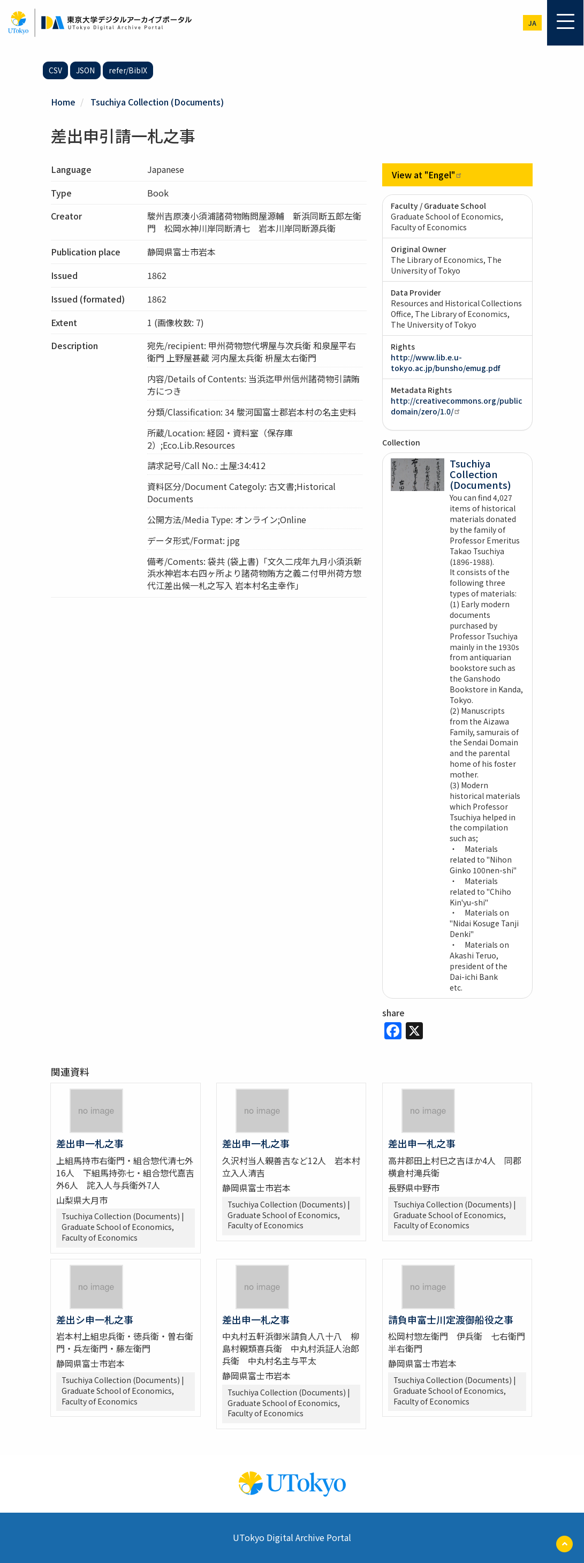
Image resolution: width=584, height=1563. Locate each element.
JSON (85, 70)
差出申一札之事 (90, 1143)
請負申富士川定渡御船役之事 (450, 1319)
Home (63, 101)
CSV (55, 70)
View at (427, 174)
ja (532, 23)
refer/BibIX (128, 70)
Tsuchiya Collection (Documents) (157, 101)
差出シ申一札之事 (94, 1319)
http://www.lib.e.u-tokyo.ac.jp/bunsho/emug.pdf (445, 362)
